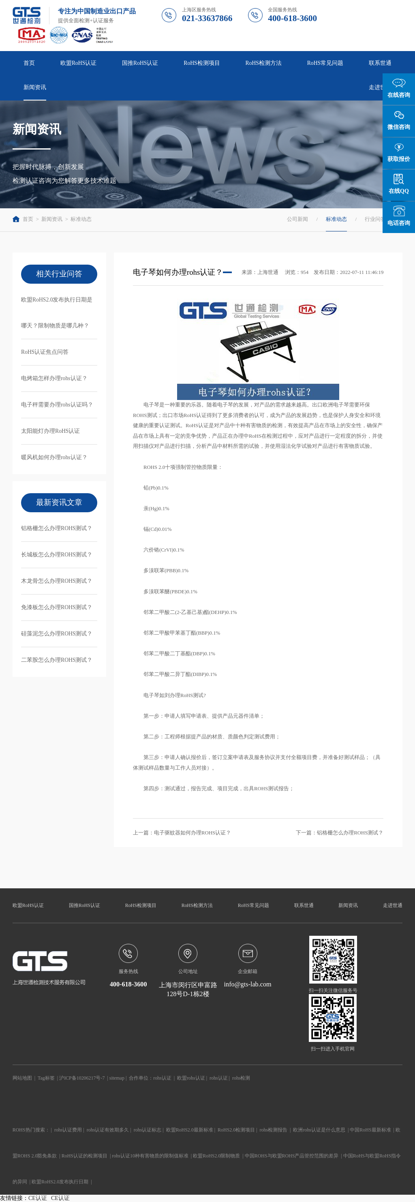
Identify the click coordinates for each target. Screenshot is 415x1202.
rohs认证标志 (148, 1130)
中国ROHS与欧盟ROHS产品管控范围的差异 (292, 1156)
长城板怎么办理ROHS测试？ (56, 555)
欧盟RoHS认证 (78, 63)
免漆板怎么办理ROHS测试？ (56, 607)
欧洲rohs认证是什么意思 (319, 1130)
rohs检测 (241, 1078)
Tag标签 (46, 1078)
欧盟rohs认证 (191, 1078)
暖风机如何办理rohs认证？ (54, 457)
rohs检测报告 (274, 1130)
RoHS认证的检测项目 (84, 1156)
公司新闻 (297, 219)
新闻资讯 (35, 87)
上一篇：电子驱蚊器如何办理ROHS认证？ (182, 833)
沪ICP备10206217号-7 (82, 1078)
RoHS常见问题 (325, 63)
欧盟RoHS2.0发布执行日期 (60, 1182)
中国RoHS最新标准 (370, 1130)
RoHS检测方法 (264, 63)
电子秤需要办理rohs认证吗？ (57, 405)
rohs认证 (162, 1078)
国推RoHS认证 (140, 63)
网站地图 (22, 1078)
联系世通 (380, 63)
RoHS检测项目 (202, 63)
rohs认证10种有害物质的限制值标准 (150, 1156)
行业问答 (375, 219)
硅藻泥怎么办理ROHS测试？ (56, 634)
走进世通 (380, 87)
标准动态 (81, 219)
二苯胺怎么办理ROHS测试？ (56, 660)
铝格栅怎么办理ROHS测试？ (56, 528)
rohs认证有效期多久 (108, 1130)
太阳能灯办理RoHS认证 (50, 431)
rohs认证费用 (68, 1130)
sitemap (116, 1078)
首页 (29, 63)
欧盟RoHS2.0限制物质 (216, 1156)
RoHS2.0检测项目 (236, 1130)
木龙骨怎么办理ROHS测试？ (56, 581)
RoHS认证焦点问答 (44, 352)
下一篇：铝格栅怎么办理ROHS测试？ (339, 833)
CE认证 (37, 1198)
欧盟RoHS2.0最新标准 (189, 1130)
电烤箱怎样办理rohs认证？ (54, 378)
